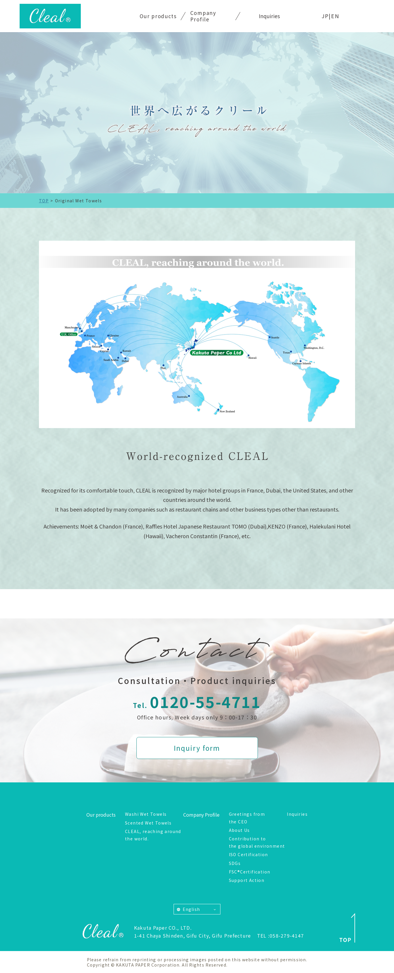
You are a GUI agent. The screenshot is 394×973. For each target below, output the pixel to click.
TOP (44, 201)
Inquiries (269, 16)
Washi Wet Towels (146, 814)
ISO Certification (248, 854)
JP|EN (330, 16)
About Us (239, 830)
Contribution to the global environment (257, 842)
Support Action (247, 880)
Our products (158, 16)
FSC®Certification (249, 872)
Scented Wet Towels (148, 823)
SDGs (235, 863)
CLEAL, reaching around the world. (153, 835)
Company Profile (203, 16)
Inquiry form (197, 748)
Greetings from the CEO (247, 817)
